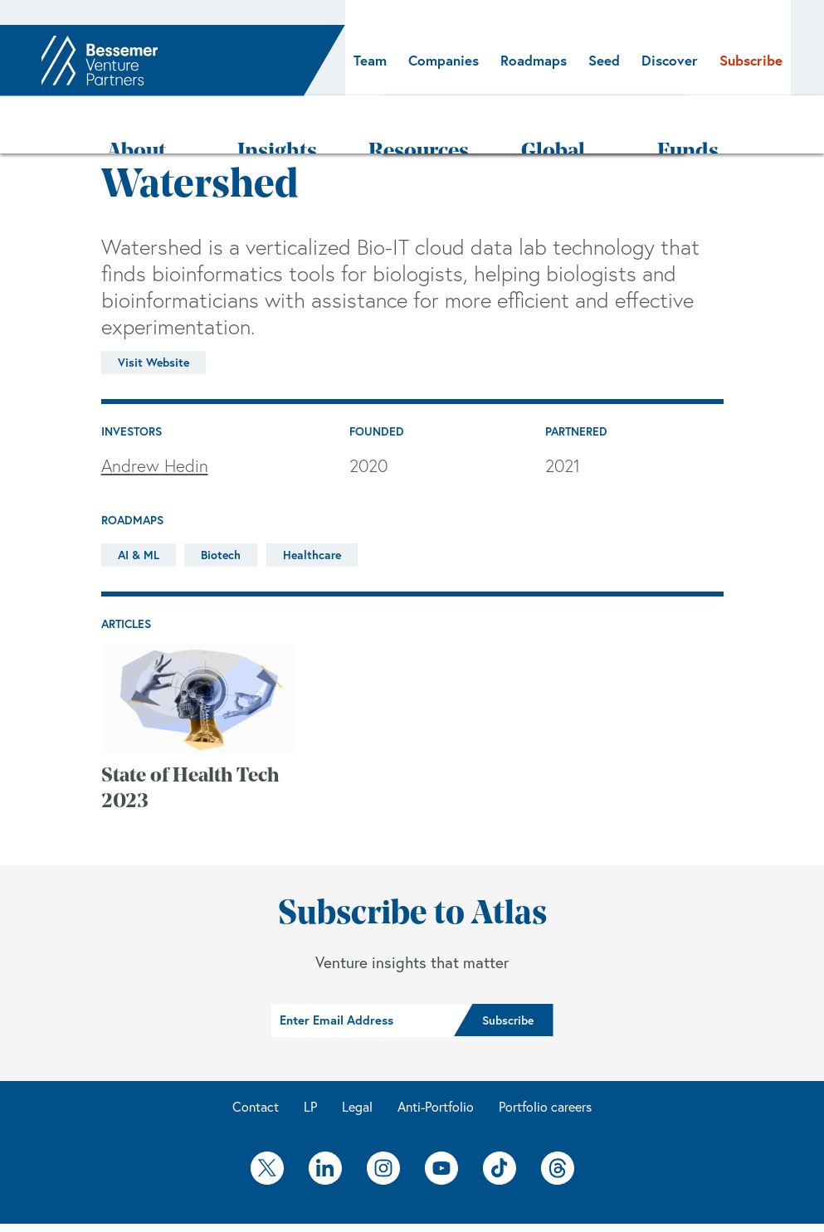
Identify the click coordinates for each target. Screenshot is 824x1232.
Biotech (221, 506)
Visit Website (153, 313)
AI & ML (138, 506)
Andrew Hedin (154, 417)
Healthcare (312, 506)
